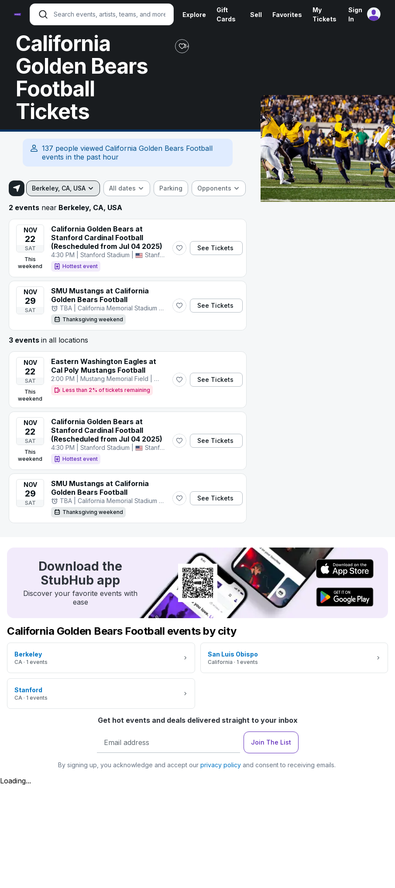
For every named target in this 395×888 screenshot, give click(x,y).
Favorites (287, 14)
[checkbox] (171, 188)
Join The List (271, 742)
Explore (194, 14)
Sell (256, 14)
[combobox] (63, 188)
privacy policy (220, 765)
